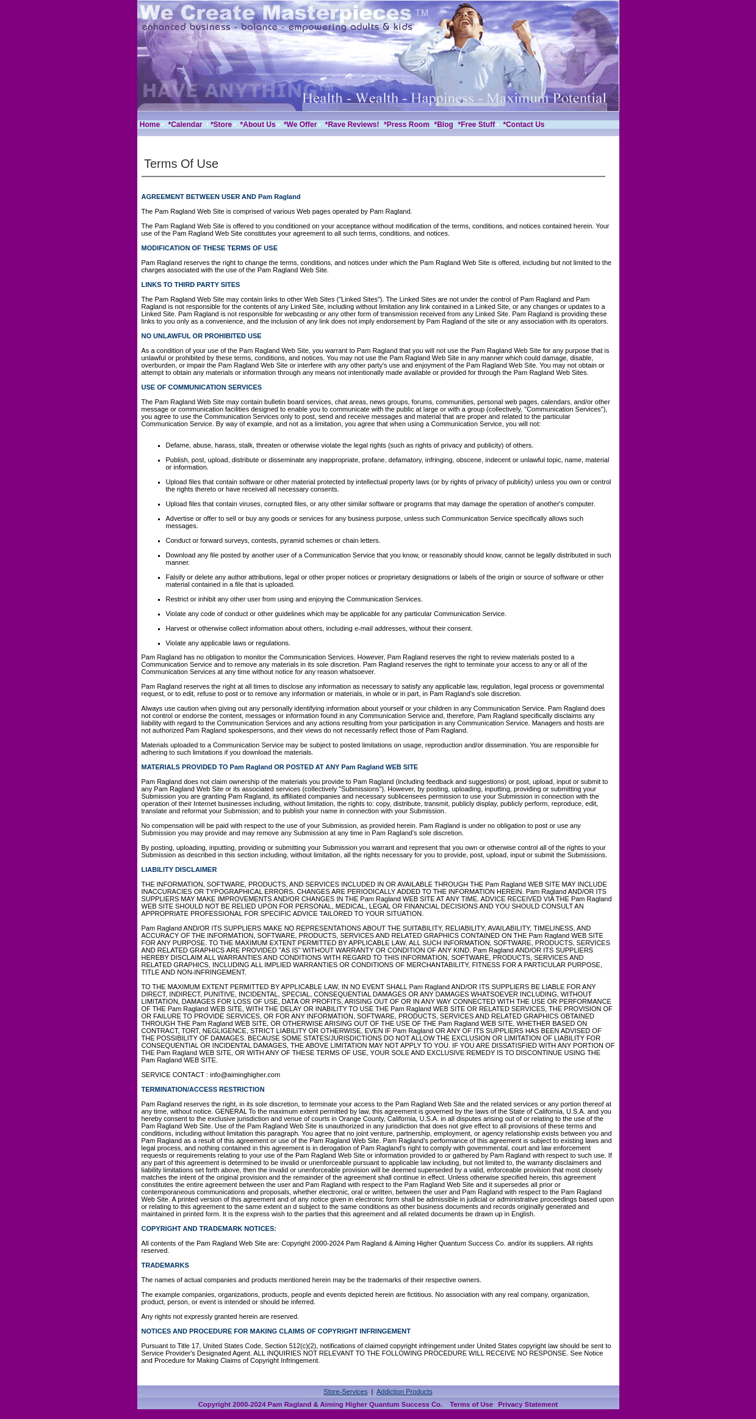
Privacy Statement (528, 1404)
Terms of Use (471, 1404)
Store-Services (345, 1391)
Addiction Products (404, 1391)
